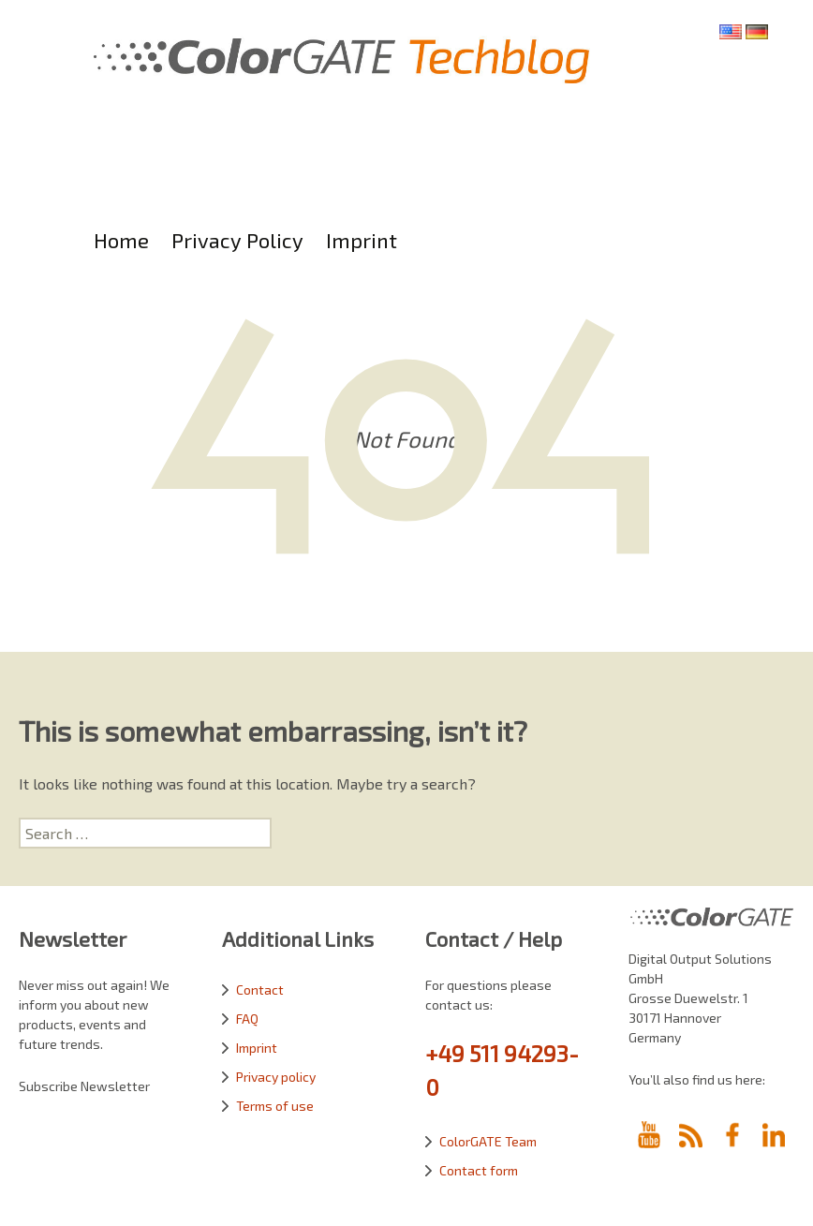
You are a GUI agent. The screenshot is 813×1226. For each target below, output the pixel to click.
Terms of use (275, 1106)
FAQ (247, 1019)
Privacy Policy (237, 240)
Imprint (361, 240)
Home (121, 240)
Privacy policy (276, 1077)
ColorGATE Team (488, 1141)
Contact (260, 989)
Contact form (478, 1170)
